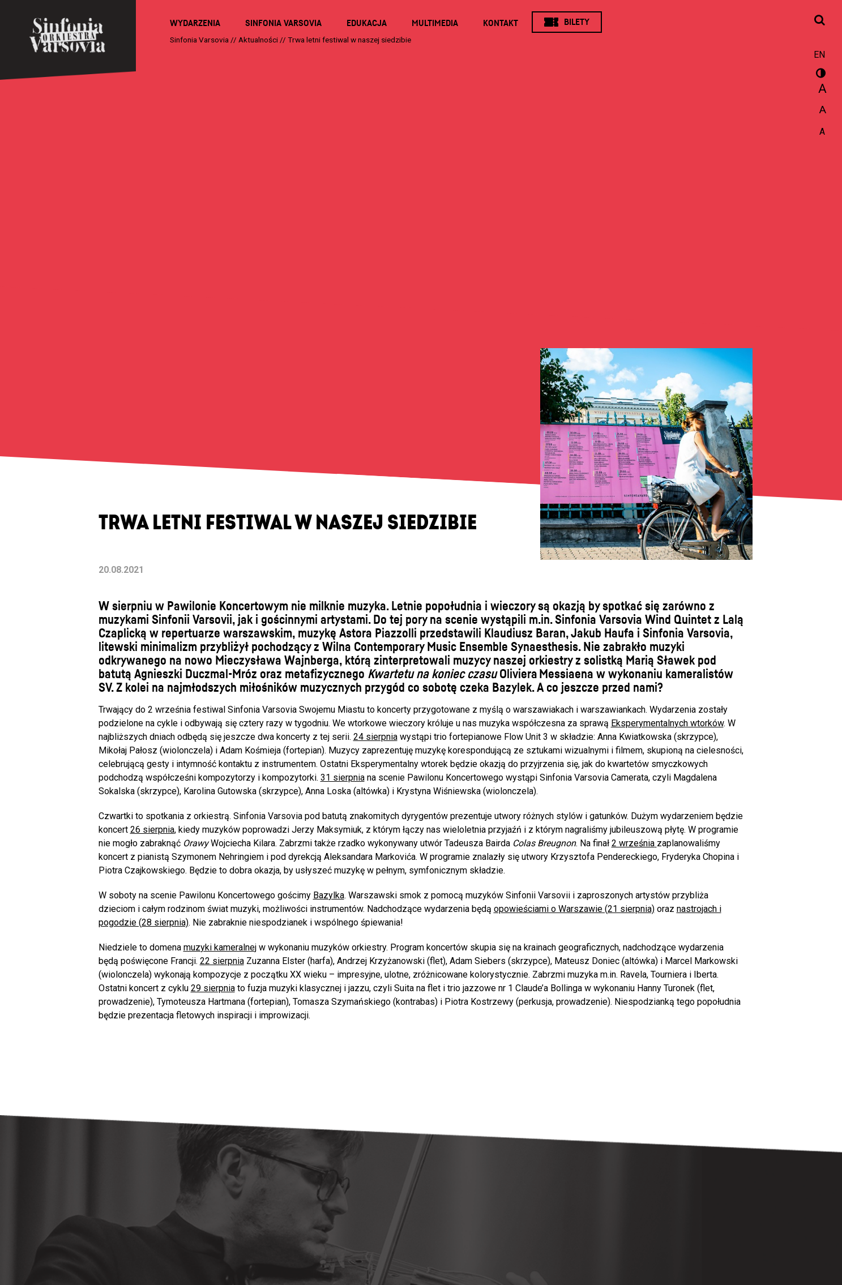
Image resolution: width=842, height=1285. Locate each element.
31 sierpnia (342, 777)
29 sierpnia (213, 988)
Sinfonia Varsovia (283, 23)
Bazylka (328, 895)
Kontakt (500, 23)
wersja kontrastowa (819, 74)
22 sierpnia (222, 961)
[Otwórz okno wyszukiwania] (819, 21)
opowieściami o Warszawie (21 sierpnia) (574, 908)
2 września (633, 843)
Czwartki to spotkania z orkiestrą (164, 816)
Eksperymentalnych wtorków (667, 723)
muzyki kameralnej (220, 947)
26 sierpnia (152, 829)
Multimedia (435, 23)
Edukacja (367, 23)
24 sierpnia (375, 736)
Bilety (576, 22)
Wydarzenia (195, 23)
